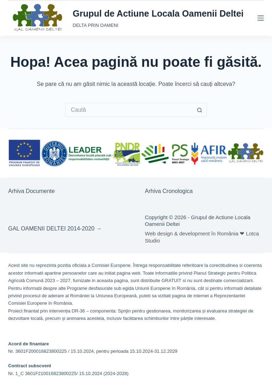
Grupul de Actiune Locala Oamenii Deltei (158, 13)
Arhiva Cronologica (169, 191)
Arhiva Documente (31, 191)
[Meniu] (260, 18)
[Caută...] (129, 110)
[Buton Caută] (200, 110)
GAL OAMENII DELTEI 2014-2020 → (55, 229)
